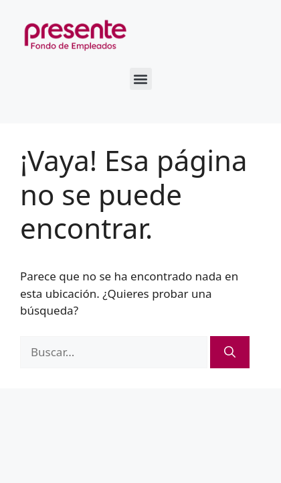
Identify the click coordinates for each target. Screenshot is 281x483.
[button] (141, 79)
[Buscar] (230, 352)
